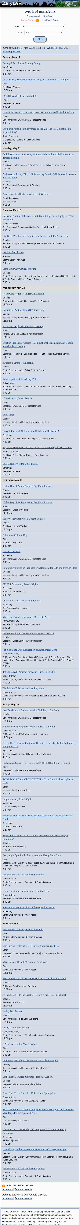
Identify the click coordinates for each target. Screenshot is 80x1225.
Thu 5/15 (63, 48)
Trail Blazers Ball (11, 551)
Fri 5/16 (7, 51)
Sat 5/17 (16, 51)
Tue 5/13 (40, 48)
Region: (20, 32)
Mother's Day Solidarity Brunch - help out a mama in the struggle (36, 79)
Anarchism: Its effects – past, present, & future (26, 194)
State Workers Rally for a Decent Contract (24, 518)
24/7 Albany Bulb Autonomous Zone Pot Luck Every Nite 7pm (34, 1149)
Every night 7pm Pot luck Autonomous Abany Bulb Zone (32, 855)
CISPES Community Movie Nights (20, 584)
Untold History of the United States (20, 463)
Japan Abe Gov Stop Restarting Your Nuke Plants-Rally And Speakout (38, 112)
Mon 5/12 (29, 48)
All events (7, 1189)
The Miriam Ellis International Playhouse (23, 688)
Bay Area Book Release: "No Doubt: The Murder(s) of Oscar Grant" (37, 447)
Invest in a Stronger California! (18, 362)
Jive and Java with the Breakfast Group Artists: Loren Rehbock (34, 994)
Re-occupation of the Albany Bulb (20, 379)
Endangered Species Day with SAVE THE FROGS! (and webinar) (36, 763)
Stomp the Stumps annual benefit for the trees (26, 891)
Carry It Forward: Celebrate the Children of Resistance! (31, 431)
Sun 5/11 (17, 48)
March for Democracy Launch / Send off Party (26, 617)
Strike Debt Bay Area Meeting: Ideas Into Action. (28, 1076)
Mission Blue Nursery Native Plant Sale (23, 929)
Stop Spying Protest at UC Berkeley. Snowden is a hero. (31, 945)
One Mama (8, 414)
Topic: (17, 26)
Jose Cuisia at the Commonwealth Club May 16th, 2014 (31, 710)
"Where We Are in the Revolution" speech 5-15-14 (28, 633)
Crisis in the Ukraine (13, 252)
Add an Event (27, 20)
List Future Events (51, 20)
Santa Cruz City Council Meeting (19, 268)
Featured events (23, 1189)
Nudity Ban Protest (12, 1011)
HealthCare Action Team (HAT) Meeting (23, 293)
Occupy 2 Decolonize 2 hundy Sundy (21, 63)
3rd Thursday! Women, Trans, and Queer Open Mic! (29, 671)
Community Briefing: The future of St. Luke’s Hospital (30, 1060)
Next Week (48, 16)
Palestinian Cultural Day (15, 535)
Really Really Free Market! (16, 1027)
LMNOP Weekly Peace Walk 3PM (20, 96)
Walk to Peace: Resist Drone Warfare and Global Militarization (34, 978)
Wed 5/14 (52, 48)
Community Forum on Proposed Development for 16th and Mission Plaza (40, 567)
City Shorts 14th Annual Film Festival (22, 600)
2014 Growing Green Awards (17, 398)
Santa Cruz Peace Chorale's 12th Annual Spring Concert (31, 1093)
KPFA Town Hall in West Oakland (20, 1044)
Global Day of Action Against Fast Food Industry (27, 486)
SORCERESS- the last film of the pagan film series (29, 907)
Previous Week (33, 16)
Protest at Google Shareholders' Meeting (23, 326)
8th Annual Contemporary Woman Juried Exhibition (29, 726)
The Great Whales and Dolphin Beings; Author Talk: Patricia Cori (36, 236)
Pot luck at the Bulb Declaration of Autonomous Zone (30, 649)
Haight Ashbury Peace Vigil (17, 799)
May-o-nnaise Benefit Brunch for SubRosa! (25, 962)
